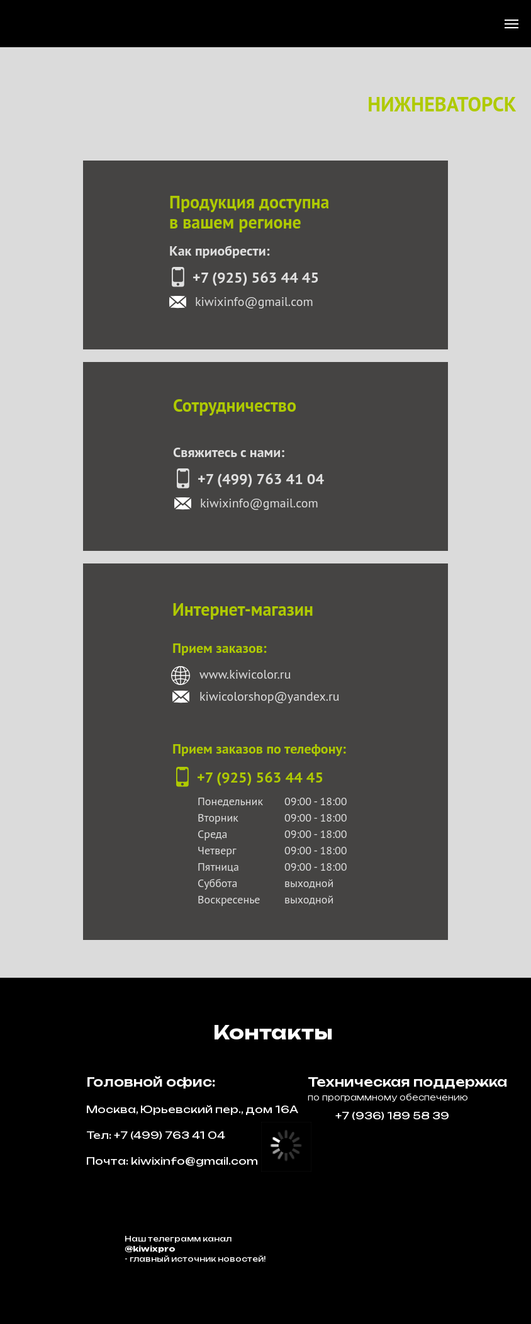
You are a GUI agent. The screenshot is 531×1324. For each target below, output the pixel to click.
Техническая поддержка (407, 1082)
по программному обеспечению (388, 1097)
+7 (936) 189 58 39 (392, 1115)
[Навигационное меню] (511, 24)
